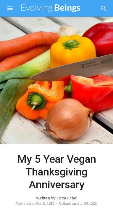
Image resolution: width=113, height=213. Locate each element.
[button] (10, 9)
